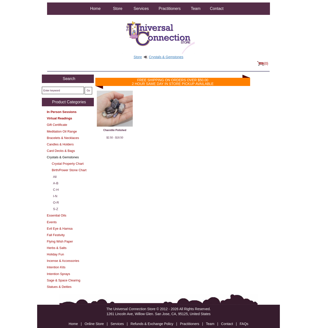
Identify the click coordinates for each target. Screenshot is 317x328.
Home (95, 8)
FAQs (244, 324)
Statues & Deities (59, 287)
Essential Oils (56, 215)
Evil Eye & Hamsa (60, 228)
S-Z (55, 209)
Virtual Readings (59, 118)
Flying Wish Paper (60, 241)
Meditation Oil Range (62, 131)
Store (117, 8)
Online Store (94, 324)
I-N (55, 196)
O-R (56, 202)
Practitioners (170, 8)
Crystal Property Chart (68, 163)
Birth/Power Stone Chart (69, 170)
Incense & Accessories (63, 261)
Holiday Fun (55, 254)
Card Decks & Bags (61, 151)
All (54, 177)
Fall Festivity (56, 235)
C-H (56, 189)
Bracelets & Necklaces (63, 138)
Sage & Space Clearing (63, 280)
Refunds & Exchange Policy (152, 324)
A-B (55, 183)
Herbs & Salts (56, 248)
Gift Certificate (57, 125)
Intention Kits (56, 267)
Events (52, 222)
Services (141, 8)
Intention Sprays (58, 274)
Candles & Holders (60, 144)
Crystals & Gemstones (166, 57)
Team (195, 8)
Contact (216, 8)
